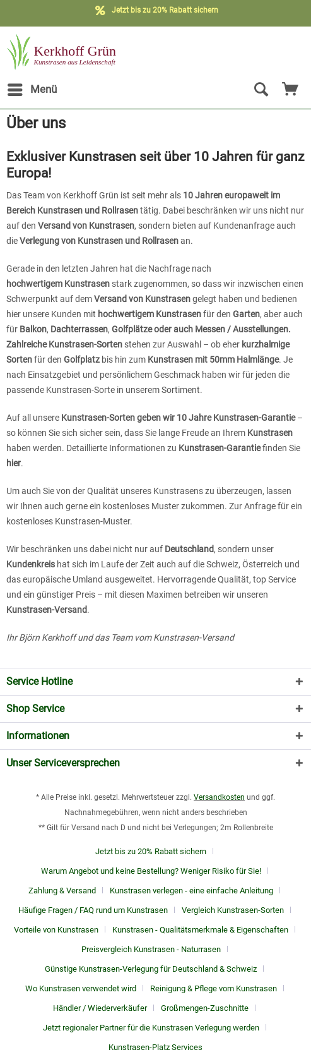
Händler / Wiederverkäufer (100, 1008)
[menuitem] (31, 89)
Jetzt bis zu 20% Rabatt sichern (150, 851)
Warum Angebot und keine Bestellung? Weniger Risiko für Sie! (151, 871)
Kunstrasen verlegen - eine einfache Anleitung (191, 890)
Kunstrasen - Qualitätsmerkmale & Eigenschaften (200, 929)
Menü (32, 87)
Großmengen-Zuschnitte (205, 1008)
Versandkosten (219, 797)
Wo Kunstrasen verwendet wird (80, 988)
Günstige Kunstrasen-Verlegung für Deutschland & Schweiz (151, 969)
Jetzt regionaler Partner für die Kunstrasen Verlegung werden (151, 1027)
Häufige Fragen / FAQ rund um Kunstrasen (93, 910)
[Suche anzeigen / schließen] (260, 89)
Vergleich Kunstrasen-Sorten (233, 910)
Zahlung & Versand (62, 890)
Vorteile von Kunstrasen (56, 929)
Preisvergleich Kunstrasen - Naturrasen (151, 949)
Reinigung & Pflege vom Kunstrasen (213, 988)
